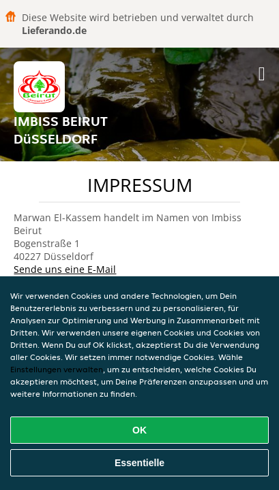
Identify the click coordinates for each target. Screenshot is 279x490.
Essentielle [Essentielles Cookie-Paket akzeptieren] (139, 462)
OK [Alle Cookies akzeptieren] (139, 430)
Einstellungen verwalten (56, 369)
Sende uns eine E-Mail (65, 269)
